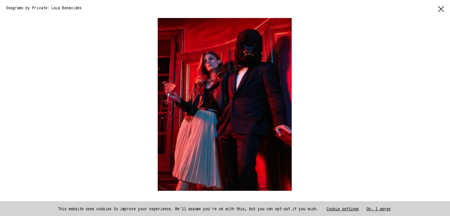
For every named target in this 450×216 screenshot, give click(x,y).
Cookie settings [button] (342, 208)
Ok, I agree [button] (378, 208)
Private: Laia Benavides (57, 7)
